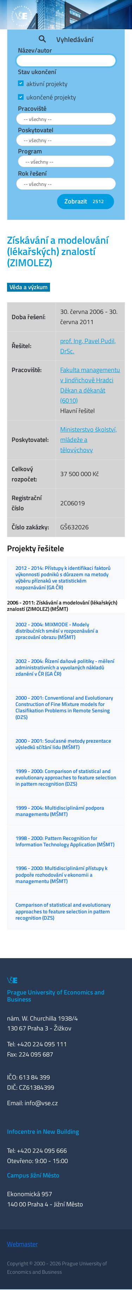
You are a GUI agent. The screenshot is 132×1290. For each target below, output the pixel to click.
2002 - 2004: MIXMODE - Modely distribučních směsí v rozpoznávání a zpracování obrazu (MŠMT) (56, 630)
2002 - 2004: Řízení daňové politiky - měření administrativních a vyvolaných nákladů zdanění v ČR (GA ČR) (64, 667)
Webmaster (22, 1244)
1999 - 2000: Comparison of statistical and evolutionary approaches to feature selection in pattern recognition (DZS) (65, 777)
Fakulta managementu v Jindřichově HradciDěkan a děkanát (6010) (90, 385)
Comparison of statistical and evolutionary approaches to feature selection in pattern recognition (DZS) (63, 911)
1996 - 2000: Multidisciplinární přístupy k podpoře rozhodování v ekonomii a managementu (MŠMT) (61, 874)
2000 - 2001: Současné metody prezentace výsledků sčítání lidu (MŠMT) (63, 744)
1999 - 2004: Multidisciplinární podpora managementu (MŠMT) (59, 811)
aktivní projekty (47, 84)
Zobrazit (85, 201)
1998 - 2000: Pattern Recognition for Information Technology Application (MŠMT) (64, 841)
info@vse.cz (41, 1103)
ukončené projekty (51, 97)
